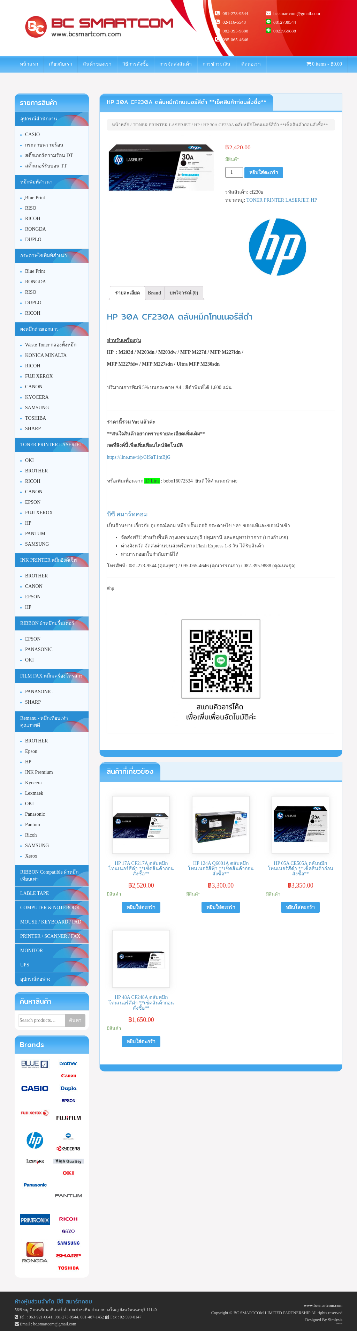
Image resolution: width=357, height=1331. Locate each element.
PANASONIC (39, 649)
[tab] (127, 293)
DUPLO (33, 239)
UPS (24, 964)
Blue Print (35, 271)
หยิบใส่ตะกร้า (263, 172)
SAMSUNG (37, 407)
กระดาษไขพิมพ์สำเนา (43, 255)
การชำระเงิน (216, 64)
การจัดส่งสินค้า (175, 64)
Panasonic (35, 814)
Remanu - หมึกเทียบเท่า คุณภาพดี (44, 722)
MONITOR (31, 950)
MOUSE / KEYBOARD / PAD (50, 922)
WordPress (341, 1323)
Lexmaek (34, 793)
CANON (34, 386)
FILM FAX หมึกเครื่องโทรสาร (51, 676)
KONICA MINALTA (46, 355)
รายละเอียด (127, 293)
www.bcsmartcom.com (323, 1305)
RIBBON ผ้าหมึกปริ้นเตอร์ (47, 623)
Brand (154, 293)
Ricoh (31, 835)
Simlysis (335, 1319)
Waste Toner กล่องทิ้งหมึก (50, 344)
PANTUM (35, 533)
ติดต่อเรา (251, 64)
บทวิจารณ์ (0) (183, 293)
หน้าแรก (29, 64)
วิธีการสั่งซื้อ (135, 64)
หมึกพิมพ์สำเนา (36, 182)
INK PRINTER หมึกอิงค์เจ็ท (48, 560)
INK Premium (39, 772)
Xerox (31, 856)
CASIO (32, 134)
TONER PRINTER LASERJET (162, 124)
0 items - (324, 64)
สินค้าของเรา (97, 64)
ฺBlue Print (35, 197)
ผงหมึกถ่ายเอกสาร (39, 329)
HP (196, 124)
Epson (31, 751)
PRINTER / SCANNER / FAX (50, 936)
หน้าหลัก (120, 124)
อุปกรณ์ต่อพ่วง (35, 979)
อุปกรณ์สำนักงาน (38, 118)
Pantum (32, 824)
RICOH (32, 218)
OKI (29, 460)
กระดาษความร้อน (44, 145)
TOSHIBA (35, 418)
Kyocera (33, 782)
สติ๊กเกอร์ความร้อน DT (49, 155)
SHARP (33, 428)
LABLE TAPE (34, 893)
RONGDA (35, 229)
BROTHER (36, 470)
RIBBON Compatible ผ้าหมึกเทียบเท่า (49, 875)
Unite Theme (338, 1323)
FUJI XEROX (39, 376)
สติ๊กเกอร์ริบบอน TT (46, 166)
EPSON (32, 502)
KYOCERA (37, 397)
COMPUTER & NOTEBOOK (50, 907)
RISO (30, 208)
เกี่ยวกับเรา (60, 64)
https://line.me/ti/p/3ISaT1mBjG (138, 457)
